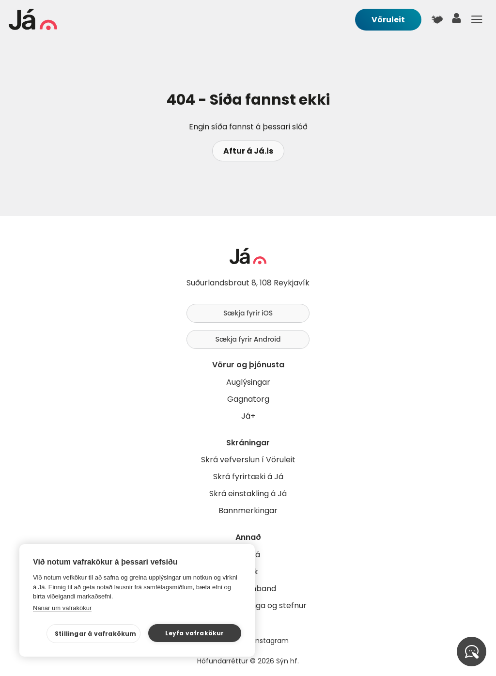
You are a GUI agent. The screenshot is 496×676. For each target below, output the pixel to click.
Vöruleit (388, 19)
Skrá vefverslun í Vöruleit (248, 459)
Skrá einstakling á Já (248, 493)
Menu (476, 19)
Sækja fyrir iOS (248, 313)
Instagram (271, 640)
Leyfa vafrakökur (194, 633)
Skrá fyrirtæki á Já (248, 476)
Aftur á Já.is (248, 151)
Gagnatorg (248, 399)
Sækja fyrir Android (248, 339)
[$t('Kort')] (437, 19)
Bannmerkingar (248, 510)
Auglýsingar (248, 382)
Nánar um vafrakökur (62, 608)
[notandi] (456, 20)
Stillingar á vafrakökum (96, 633)
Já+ (248, 416)
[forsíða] (33, 27)
